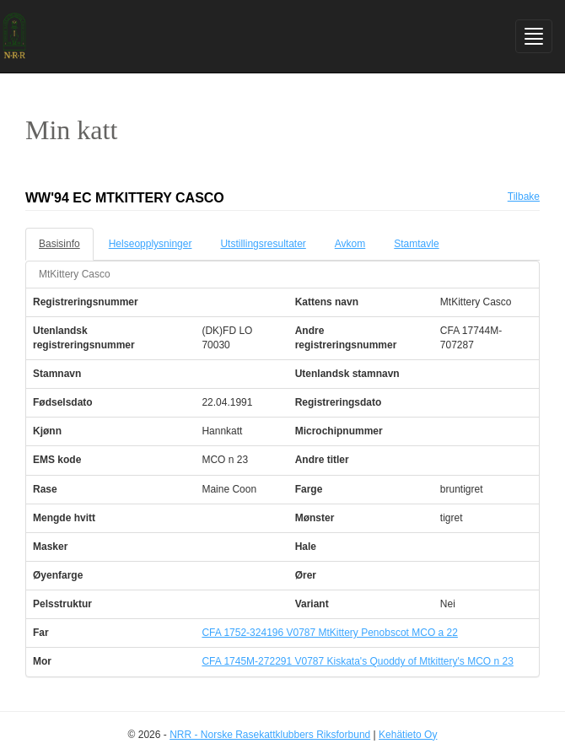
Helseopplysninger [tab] (150, 244)
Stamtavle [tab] (416, 244)
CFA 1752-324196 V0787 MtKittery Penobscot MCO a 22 (330, 633)
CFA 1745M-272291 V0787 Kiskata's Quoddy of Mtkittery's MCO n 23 (357, 661)
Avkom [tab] (350, 244)
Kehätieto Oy (408, 735)
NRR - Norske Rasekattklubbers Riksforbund (270, 735)
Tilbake (524, 196)
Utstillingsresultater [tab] (262, 244)
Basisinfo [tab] (59, 244)
